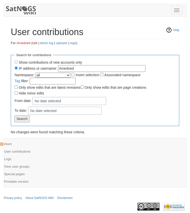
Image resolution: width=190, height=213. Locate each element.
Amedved (24, 43)
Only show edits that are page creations (115, 87)
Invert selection (87, 75)
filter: (22, 81)
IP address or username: (38, 68)
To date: (21, 111)
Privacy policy (13, 198)
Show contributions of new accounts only (50, 62)
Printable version (16, 181)
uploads (61, 43)
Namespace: (24, 75)
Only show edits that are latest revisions (50, 87)
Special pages (14, 174)
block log (46, 43)
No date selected (48, 101)
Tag (17, 81)
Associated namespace (122, 75)
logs (73, 43)
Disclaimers (64, 198)
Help (176, 30)
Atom (8, 144)
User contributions (17, 151)
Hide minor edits (31, 93)
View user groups (16, 166)
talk (34, 43)
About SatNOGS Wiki (40, 198)
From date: (23, 101)
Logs (7, 159)
